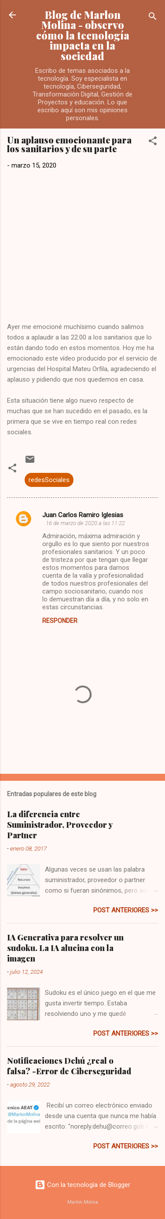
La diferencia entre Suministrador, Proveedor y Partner (59, 824)
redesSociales (49, 480)
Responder (59, 620)
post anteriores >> (125, 910)
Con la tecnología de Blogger (82, 1185)
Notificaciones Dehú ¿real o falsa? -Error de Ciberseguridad (69, 1065)
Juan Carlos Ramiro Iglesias (82, 515)
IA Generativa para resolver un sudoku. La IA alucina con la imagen (65, 948)
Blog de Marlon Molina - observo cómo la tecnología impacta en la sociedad (82, 35)
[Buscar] (152, 17)
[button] (152, 142)
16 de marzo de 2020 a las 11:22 (85, 523)
